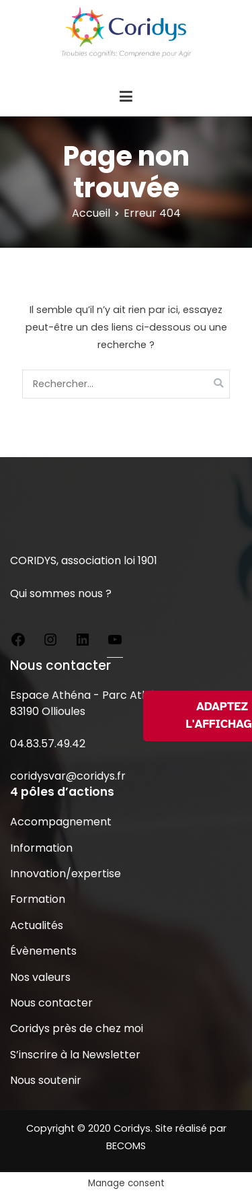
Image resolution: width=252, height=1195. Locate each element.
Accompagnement (61, 821)
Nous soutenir (45, 1080)
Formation (37, 899)
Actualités (36, 925)
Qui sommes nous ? (61, 593)
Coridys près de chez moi (76, 1028)
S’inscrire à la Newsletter (75, 1054)
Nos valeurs (40, 977)
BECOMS (126, 1146)
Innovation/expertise (65, 873)
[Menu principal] (126, 96)
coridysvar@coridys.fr (68, 776)
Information (41, 848)
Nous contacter (51, 1003)
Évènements (43, 951)
